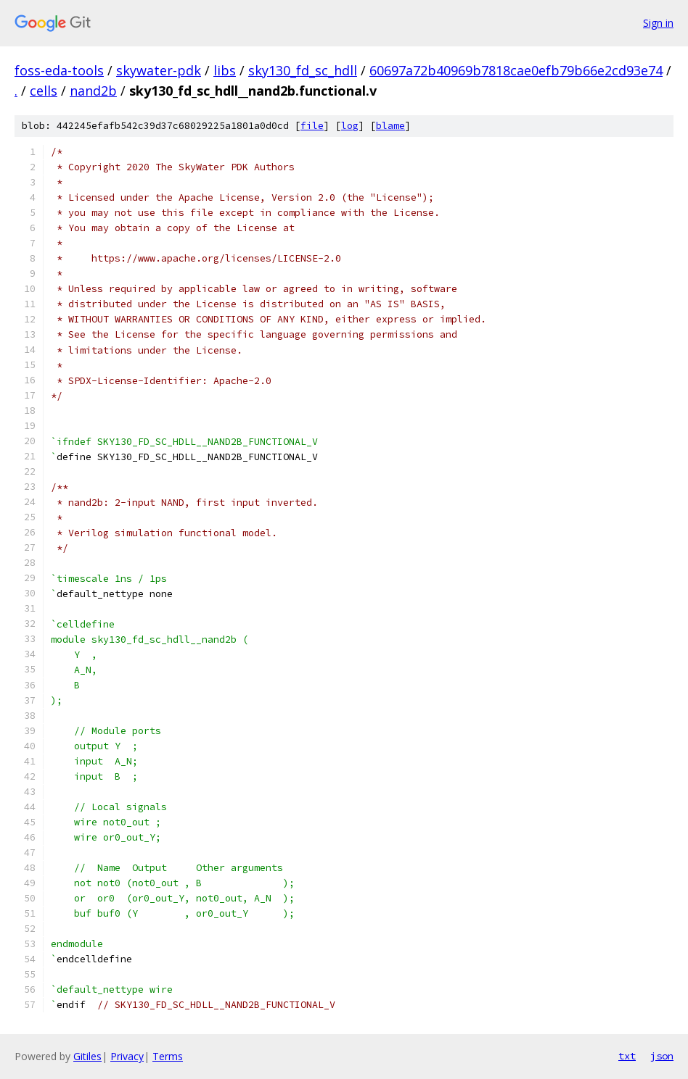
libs (224, 70)
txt (627, 1055)
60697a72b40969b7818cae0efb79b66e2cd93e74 (516, 70)
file (312, 126)
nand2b (93, 90)
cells (43, 90)
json (661, 1055)
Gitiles (87, 1056)
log (350, 126)
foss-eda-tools (59, 70)
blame (390, 126)
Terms (167, 1056)
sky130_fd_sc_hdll (302, 70)
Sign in (658, 23)
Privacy (127, 1056)
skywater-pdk (158, 70)
